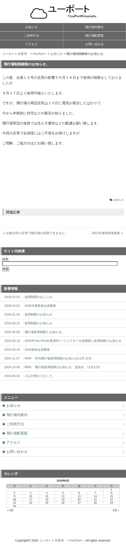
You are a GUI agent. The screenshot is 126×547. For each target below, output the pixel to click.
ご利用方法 (15, 424)
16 (14, 499)
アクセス (13, 442)
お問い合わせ (16, 452)
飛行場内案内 (16, 415)
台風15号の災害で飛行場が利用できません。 (37, 233)
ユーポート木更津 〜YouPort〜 (24, 54)
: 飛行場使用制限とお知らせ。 (33, 332)
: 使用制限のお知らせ (27, 314)
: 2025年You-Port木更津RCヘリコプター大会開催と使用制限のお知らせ (62, 341)
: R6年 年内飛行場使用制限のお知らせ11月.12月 (47, 358)
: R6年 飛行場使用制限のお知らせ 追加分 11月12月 (51, 367)
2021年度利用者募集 (106, 233)
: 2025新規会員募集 (26, 349)
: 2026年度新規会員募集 (29, 305)
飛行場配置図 (16, 433)
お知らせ (56, 54)
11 (46, 496)
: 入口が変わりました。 (28, 376)
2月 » (116, 510)
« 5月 (10, 510)
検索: (5, 259)
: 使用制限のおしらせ (27, 297)
